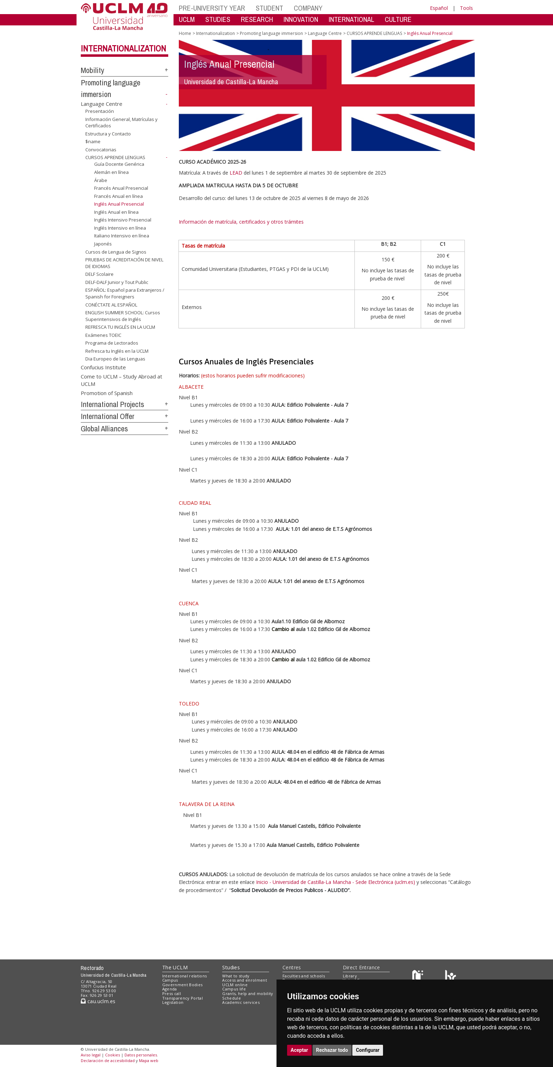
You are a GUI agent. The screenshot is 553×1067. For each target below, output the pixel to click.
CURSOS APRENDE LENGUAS (115, 157)
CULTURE (398, 19)
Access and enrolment (244, 980)
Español (439, 8)
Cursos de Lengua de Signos (115, 252)
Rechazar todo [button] (332, 1050)
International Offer (107, 416)
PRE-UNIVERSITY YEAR (212, 8)
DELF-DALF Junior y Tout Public (116, 282)
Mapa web (148, 1060)
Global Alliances (104, 428)
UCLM (187, 19)
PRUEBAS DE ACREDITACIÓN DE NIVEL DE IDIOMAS (124, 262)
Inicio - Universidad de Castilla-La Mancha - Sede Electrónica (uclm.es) (335, 882)
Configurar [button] (367, 1050)
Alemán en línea (111, 172)
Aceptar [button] (299, 1050)
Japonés (103, 244)
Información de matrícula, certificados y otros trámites (242, 221)
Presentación (99, 111)
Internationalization (123, 48)
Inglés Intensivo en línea (120, 228)
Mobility (92, 70)
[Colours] (450, 977)
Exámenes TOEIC (103, 335)
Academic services (241, 1002)
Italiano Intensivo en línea (121, 235)
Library (350, 975)
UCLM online (235, 984)
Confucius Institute (103, 367)
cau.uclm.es (98, 1001)
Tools (466, 8)
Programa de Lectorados (111, 343)
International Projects (112, 404)
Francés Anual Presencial (121, 188)
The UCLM (175, 967)
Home (185, 33)
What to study (235, 975)
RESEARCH (257, 19)
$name (93, 141)
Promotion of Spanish (107, 392)
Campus (170, 980)
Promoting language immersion (271, 33)
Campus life (234, 989)
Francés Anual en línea (118, 196)
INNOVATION (301, 19)
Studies (231, 967)
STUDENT (269, 8)
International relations (184, 975)
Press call (171, 993)
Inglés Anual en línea (116, 212)
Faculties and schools (303, 975)
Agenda (169, 989)
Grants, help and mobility (247, 993)
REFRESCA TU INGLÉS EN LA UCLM (120, 327)
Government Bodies (182, 984)
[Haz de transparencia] (418, 977)
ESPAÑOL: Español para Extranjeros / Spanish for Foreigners (124, 293)
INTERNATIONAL (351, 19)
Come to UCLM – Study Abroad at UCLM (121, 379)
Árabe (100, 180)
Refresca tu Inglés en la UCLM (116, 351)
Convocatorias (100, 149)
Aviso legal (91, 1054)
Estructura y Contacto (108, 134)
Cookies (112, 1054)
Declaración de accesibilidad (108, 1060)
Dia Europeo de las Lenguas (115, 359)
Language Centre (101, 103)
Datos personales (140, 1054)
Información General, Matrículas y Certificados (121, 122)
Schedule (231, 998)
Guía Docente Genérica (119, 164)
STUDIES (217, 19)
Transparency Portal (182, 998)
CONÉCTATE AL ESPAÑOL (111, 304)
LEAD (236, 172)
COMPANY (308, 8)
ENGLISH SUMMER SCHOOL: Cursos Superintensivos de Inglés (122, 315)
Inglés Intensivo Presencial (122, 220)
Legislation (173, 1002)
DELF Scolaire (99, 274)
